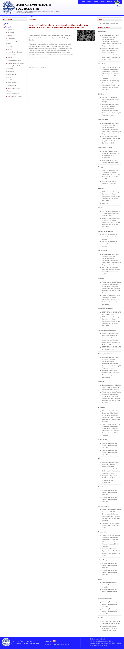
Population (10, 71)
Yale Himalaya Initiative (14, 96)
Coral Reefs (106, 203)
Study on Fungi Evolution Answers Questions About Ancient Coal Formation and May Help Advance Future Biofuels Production (58, 26)
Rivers (9, 77)
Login (119, 6)
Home (83, 2)
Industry (9, 57)
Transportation (11, 85)
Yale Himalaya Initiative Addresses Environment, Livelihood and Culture (109, 628)
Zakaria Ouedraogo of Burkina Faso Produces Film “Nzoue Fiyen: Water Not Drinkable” (111, 387)
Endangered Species (13, 41)
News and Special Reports (15, 63)
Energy (9, 43)
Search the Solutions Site (110, 23)
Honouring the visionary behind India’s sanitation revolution (109, 445)
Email (105, 645)
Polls (6, 24)
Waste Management (13, 88)
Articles (102, 2)
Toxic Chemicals (12, 82)
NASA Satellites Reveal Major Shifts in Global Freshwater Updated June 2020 (111, 213)
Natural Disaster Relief (14, 60)
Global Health (11, 55)
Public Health (11, 74)
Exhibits (9, 46)
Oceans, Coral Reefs (13, 66)
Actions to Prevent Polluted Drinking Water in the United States (111, 525)
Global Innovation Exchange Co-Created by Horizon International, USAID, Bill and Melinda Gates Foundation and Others (111, 85)
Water (9, 91)
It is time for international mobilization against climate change (110, 99)
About (89, 2)
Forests (9, 49)
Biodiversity (11, 35)
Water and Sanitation (13, 94)
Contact (95, 2)
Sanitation (10, 80)
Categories (8, 27)
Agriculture (10, 29)
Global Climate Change (14, 52)
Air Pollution (11, 32)
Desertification (11, 38)
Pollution (10, 68)
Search (109, 2)
